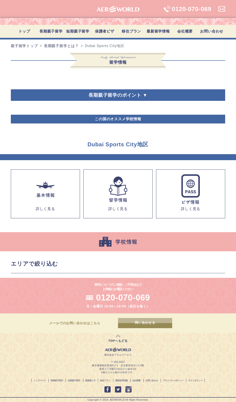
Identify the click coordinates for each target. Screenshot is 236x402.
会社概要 (185, 31)
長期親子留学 (51, 31)
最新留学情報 (158, 31)
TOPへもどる (118, 340)
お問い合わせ (211, 31)
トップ (24, 31)
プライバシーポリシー (173, 380)
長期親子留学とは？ (61, 46)
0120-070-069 (123, 297)
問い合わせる (146, 323)
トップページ (39, 380)
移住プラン (131, 31)
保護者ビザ (104, 31)
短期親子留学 (77, 31)
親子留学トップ (24, 46)
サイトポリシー (195, 380)
